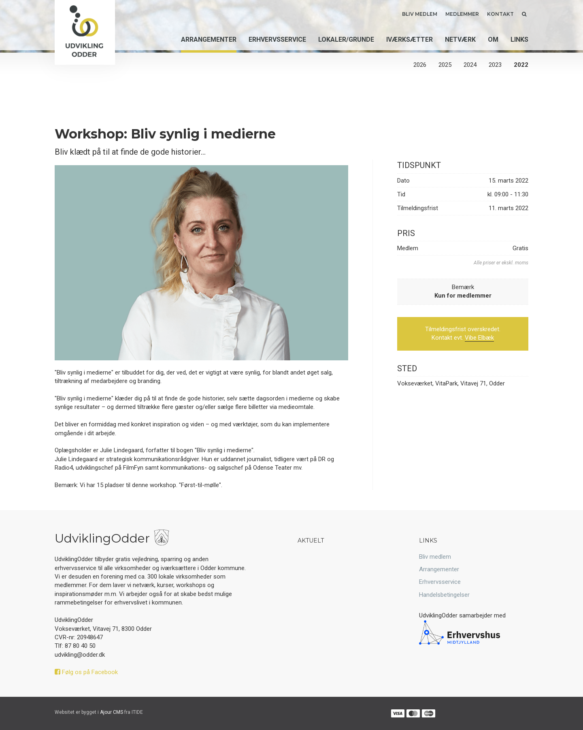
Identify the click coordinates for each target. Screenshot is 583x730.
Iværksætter (409, 39)
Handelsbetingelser (444, 594)
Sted (407, 368)
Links (519, 39)
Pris (406, 233)
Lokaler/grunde (346, 39)
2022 (521, 64)
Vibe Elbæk (479, 337)
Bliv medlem (419, 14)
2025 (444, 64)
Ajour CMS (111, 712)
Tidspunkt (419, 165)
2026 (419, 64)
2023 (495, 64)
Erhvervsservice (277, 39)
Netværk (460, 39)
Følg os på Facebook (86, 672)
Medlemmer (462, 14)
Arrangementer (208, 39)
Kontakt (500, 14)
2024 (470, 64)
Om (493, 39)
